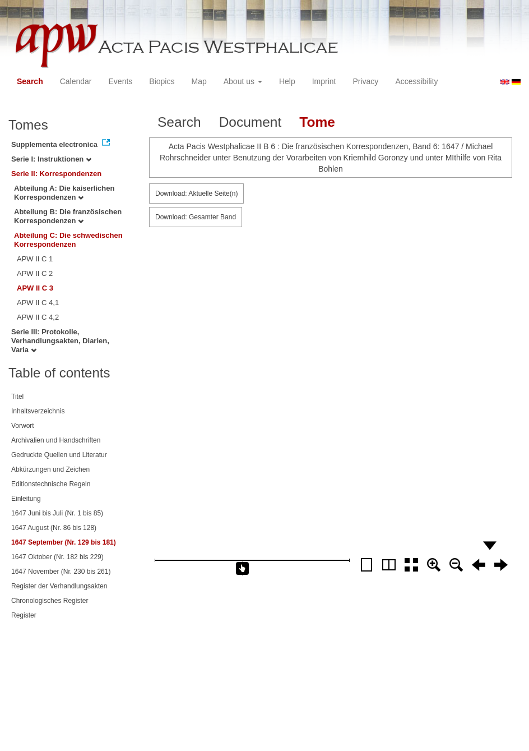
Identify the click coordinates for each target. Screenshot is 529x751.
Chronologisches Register (49, 601)
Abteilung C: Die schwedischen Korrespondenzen (68, 239)
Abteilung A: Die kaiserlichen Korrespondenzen (64, 192)
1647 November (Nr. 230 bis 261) (60, 571)
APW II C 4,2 (38, 317)
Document (250, 122)
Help (287, 81)
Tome (317, 122)
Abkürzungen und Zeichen (50, 469)
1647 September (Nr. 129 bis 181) (63, 542)
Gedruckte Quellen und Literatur (59, 455)
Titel (17, 396)
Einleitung (26, 499)
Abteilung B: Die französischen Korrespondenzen (68, 216)
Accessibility (416, 81)
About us (243, 81)
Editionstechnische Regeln (50, 484)
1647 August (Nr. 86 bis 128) (53, 528)
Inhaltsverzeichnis (37, 411)
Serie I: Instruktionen (51, 159)
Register (23, 615)
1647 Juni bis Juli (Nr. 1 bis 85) (57, 513)
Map (198, 81)
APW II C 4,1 (38, 302)
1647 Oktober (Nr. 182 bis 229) (57, 557)
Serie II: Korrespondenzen (56, 173)
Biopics (161, 81)
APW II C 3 (35, 288)
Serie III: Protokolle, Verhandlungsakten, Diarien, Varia (60, 341)
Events (121, 81)
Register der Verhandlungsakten (59, 586)
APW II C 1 (35, 259)
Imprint (324, 81)
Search (30, 81)
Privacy (365, 81)
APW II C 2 (35, 273)
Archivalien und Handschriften (55, 440)
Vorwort (22, 426)
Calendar (76, 81)
